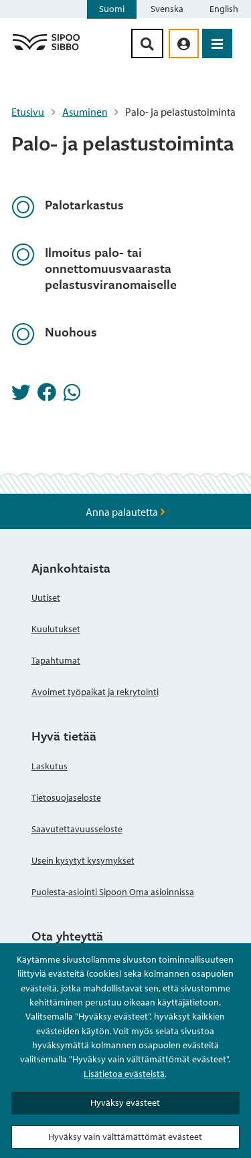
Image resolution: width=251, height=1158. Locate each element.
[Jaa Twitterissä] (20, 396)
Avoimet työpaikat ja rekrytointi (95, 692)
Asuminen (85, 111)
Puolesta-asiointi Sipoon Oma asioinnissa (112, 892)
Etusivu (27, 111)
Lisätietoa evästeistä (124, 1074)
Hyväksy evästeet (125, 1102)
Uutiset (45, 597)
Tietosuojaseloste (66, 797)
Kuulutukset (55, 629)
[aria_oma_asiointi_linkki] (184, 43)
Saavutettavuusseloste (76, 829)
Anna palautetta (125, 512)
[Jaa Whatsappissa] (72, 396)
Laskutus (49, 766)
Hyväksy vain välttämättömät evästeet (125, 1137)
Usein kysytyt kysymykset (83, 860)
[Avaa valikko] (217, 43)
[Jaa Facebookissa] (46, 396)
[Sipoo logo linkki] (46, 49)
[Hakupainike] (147, 43)
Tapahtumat (55, 660)
